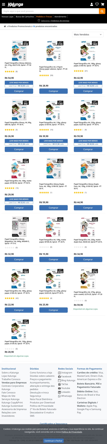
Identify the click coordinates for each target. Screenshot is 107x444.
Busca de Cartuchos (25, 16)
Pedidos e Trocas (44, 16)
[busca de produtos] (50, 11)
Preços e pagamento (40, 379)
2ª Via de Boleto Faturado (43, 409)
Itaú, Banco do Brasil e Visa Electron (88, 395)
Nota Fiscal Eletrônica (41, 399)
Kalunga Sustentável (12, 405)
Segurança (35, 395)
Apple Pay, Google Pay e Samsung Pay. (89, 407)
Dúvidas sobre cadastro (42, 375)
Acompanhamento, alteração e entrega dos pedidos (42, 386)
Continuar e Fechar (53, 440)
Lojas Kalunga (9, 375)
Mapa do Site (8, 395)
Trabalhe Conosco (11, 379)
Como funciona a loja (41, 372)
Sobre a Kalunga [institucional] (10, 372)
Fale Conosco (8, 392)
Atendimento (60, 16)
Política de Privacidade (41, 405)
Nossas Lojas (8, 16)
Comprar (19, 91)
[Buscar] (102, 11)
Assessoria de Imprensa (14, 409)
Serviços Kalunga (10, 399)
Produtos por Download (42, 402)
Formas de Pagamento (89, 368)
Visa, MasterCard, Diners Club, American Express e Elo (90, 376)
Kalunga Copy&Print (12, 402)
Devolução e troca (39, 392)
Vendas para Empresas (14, 382)
